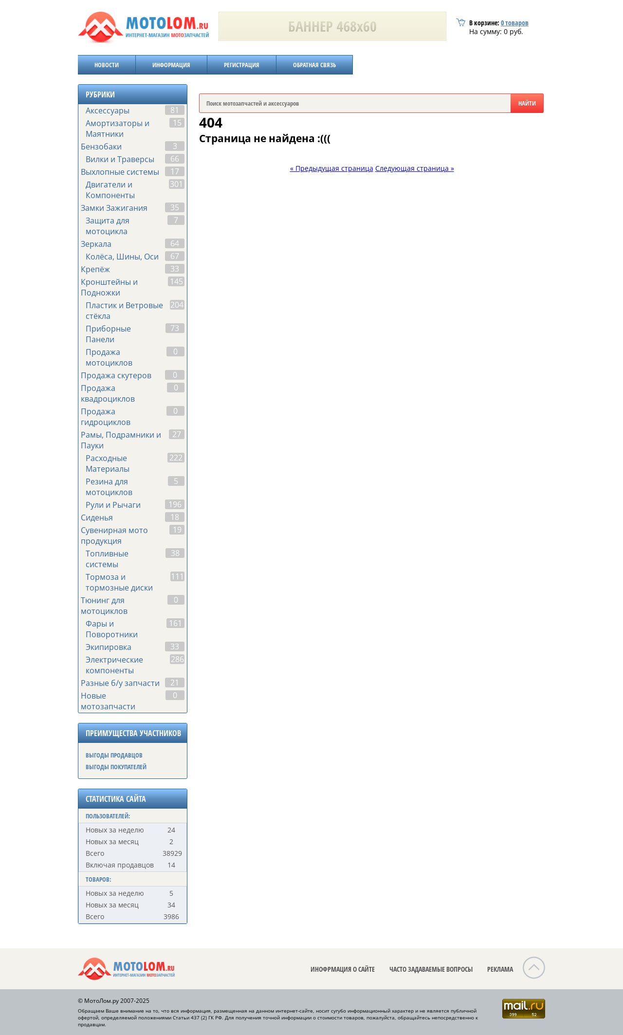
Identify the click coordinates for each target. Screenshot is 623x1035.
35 (174, 207)
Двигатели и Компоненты (110, 190)
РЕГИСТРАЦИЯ (241, 64)
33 (174, 269)
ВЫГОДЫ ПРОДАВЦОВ (114, 755)
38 (175, 553)
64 (174, 243)
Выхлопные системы (120, 171)
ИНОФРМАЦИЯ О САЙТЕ (343, 969)
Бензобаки (101, 146)
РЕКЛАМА (500, 969)
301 (176, 184)
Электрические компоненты (114, 665)
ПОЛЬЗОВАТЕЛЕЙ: (108, 816)
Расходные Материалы (107, 463)
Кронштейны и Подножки (109, 287)
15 (177, 123)
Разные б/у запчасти (120, 683)
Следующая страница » (414, 168)
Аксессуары (107, 110)
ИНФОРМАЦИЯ (171, 64)
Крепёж (95, 269)
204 (176, 305)
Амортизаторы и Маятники (117, 128)
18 (174, 517)
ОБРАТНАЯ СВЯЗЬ (314, 64)
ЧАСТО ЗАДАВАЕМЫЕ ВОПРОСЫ (431, 969)
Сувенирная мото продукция (114, 535)
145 (176, 281)
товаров (515, 22)
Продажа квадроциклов (108, 393)
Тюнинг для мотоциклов (104, 605)
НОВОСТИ (106, 64)
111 (177, 576)
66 (174, 159)
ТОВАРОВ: (98, 879)
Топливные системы (107, 559)
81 (174, 110)
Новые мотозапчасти (108, 701)
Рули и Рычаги (113, 504)
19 (177, 530)
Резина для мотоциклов (109, 487)
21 (174, 682)
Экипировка (108, 647)
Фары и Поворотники (112, 629)
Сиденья (97, 517)
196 (175, 504)
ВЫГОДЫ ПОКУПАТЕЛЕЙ (116, 766)
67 (174, 256)
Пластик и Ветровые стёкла (124, 310)
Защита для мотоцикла (107, 226)
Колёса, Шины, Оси (122, 256)
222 (176, 457)
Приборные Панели (108, 334)
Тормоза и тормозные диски (119, 582)
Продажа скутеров (116, 375)
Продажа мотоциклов (109, 357)
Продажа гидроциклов (105, 416)
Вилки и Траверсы (120, 159)
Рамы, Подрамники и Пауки (121, 440)
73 (174, 328)
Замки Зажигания (114, 208)
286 (177, 659)
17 (174, 171)
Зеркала (96, 244)
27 (176, 434)
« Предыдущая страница (331, 168)
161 (175, 623)
